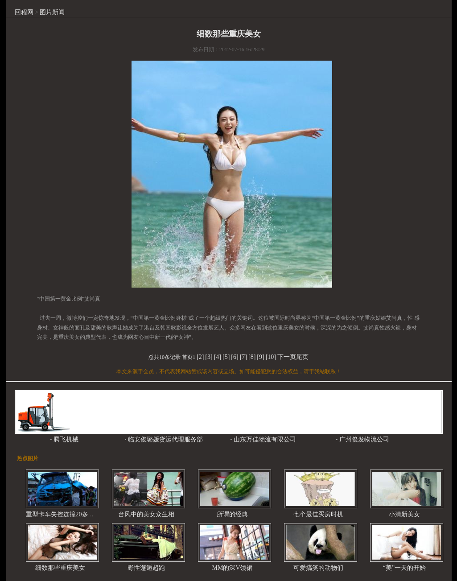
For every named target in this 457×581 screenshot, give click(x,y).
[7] (243, 357)
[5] (226, 357)
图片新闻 (52, 12)
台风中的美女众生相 (146, 514)
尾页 (302, 357)
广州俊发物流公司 (363, 439)
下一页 (286, 357)
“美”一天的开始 (404, 568)
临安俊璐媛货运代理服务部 (164, 439)
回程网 (24, 12)
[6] (234, 357)
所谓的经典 (232, 514)
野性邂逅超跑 (146, 568)
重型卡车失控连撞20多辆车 (63, 514)
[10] (271, 357)
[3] (208, 357)
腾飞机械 (65, 439)
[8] (251, 357)
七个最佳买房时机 (318, 514)
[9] (260, 357)
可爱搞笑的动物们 (318, 568)
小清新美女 (404, 514)
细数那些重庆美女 (60, 568)
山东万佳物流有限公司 (264, 439)
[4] (217, 357)
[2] (200, 357)
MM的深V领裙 (232, 568)
